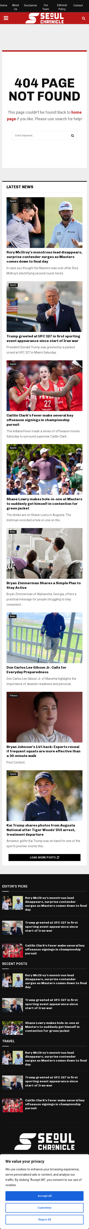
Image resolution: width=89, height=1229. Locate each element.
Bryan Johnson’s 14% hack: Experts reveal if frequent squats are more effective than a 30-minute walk (43, 751)
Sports (13, 201)
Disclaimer (30, 5)
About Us (15, 7)
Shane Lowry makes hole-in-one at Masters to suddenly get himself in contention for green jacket (44, 503)
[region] (44, 1191)
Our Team (45, 7)
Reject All (44, 1219)
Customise (44, 1208)
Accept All (45, 1196)
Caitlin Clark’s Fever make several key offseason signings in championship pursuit (40, 420)
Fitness (14, 695)
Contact (78, 5)
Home (3, 5)
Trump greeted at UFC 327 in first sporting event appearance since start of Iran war (43, 338)
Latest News (20, 187)
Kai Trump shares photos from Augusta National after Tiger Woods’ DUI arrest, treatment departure (41, 830)
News (12, 532)
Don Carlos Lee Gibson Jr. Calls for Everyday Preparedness (36, 669)
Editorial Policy (62, 7)
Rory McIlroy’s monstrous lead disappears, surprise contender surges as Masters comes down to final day (44, 256)
